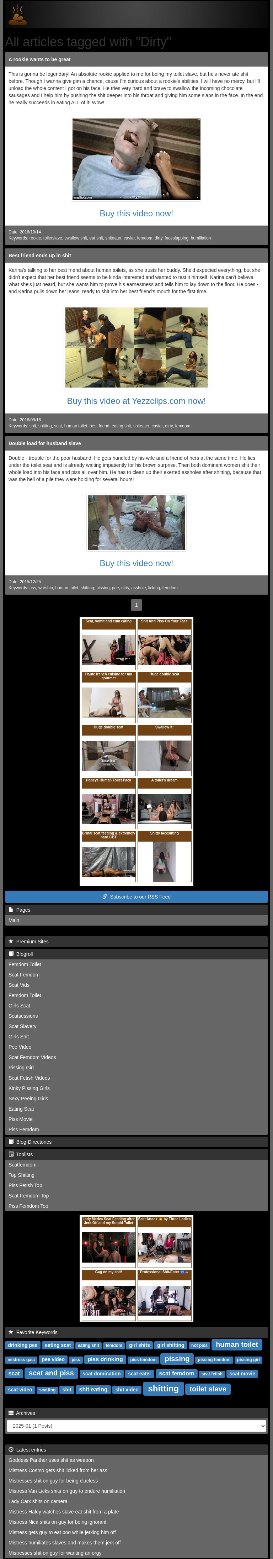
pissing (102, 587)
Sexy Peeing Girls (28, 1098)
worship (45, 587)
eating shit (121, 425)
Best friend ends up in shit (40, 255)
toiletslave (52, 238)
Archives (22, 1413)
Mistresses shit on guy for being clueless (53, 1481)
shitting (45, 425)
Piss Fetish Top (25, 1185)
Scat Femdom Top (29, 1196)
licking (154, 587)
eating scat (58, 1345)
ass (33, 587)
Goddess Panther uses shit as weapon (51, 1460)
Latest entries (27, 1450)
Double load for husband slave (45, 443)
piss (75, 1359)
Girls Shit (19, 1036)
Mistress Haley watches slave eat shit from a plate (64, 1512)
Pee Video (20, 1047)
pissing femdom (214, 1359)
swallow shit (75, 238)
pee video (53, 1359)
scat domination (101, 1373)
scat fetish (212, 1373)
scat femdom (176, 1373)
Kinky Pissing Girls (29, 1088)
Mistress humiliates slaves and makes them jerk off (65, 1542)
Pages (19, 910)
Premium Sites (29, 941)
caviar (129, 238)
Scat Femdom (24, 975)
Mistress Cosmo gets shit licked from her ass (58, 1470)
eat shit (96, 238)
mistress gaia (21, 1359)
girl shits (139, 1345)
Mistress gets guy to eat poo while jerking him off (62, 1532)
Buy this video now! (136, 213)
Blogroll (21, 954)
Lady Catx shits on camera (38, 1501)
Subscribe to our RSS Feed (136, 897)
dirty (158, 238)
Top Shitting (21, 1175)
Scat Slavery (23, 1026)
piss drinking (105, 1359)
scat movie (242, 1373)
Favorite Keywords (33, 1332)
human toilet (75, 425)
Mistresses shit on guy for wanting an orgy (55, 1553)
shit (33, 425)
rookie (35, 238)
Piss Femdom (24, 1129)
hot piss (199, 1345)
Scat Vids (19, 985)
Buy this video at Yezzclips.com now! (136, 401)
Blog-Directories (30, 1142)
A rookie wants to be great (40, 59)
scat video (20, 1389)
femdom (144, 238)
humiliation (201, 238)
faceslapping (176, 238)
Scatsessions (23, 1016)
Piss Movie (21, 1119)
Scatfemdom (23, 1165)
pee (115, 587)
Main (14, 920)
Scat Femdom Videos (32, 1057)
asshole (139, 587)
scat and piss (51, 1373)
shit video (126, 1389)
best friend (99, 425)
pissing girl (248, 1359)
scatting (47, 1389)
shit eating (93, 1389)
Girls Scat (19, 1005)
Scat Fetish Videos (29, 1078)
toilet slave (207, 1389)
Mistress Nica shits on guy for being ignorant (57, 1522)
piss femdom (143, 1359)
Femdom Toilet (25, 964)
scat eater (139, 1373)
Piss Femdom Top (28, 1206)
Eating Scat (21, 1109)
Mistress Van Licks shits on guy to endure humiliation (67, 1491)
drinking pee (22, 1345)
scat (58, 425)
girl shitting (170, 1345)
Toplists (21, 1154)
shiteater (113, 238)
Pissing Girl (21, 1067)
